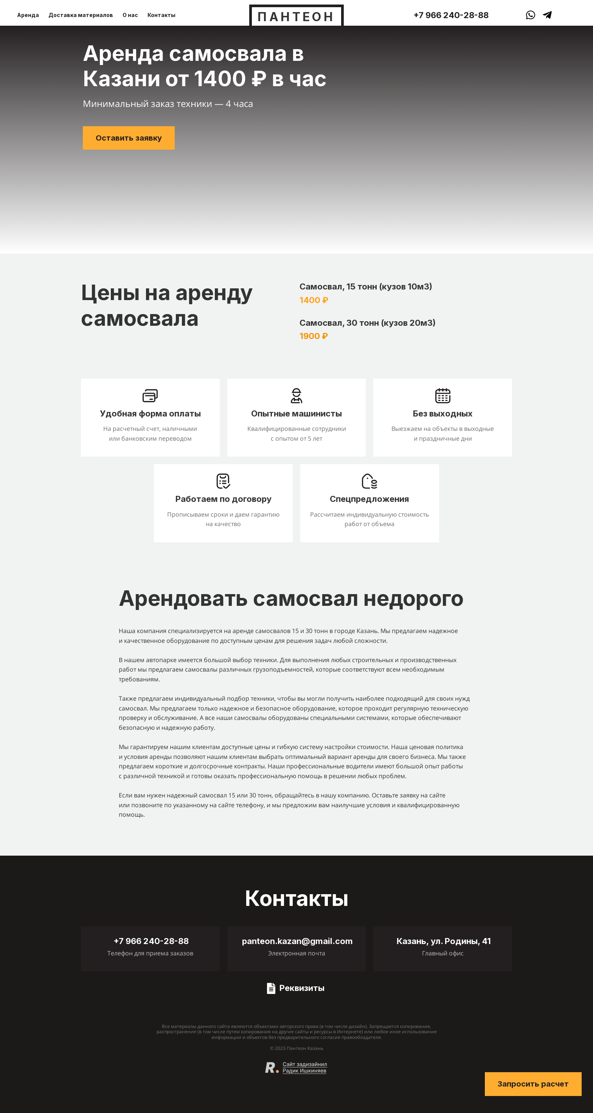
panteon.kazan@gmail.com (297, 941)
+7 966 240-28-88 (451, 15)
